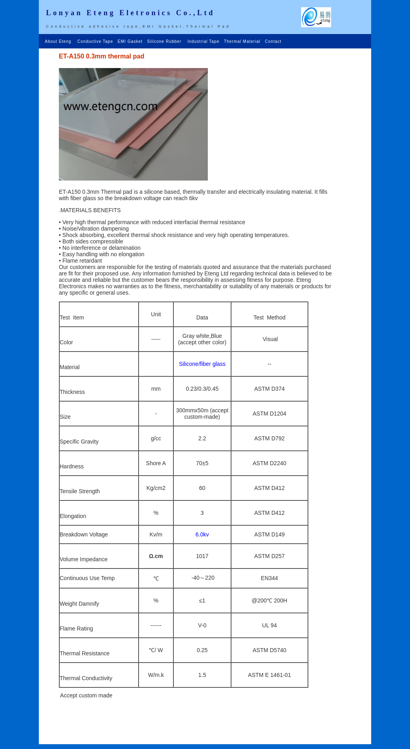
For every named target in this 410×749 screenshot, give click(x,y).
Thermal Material (243, 41)
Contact (273, 41)
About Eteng (59, 41)
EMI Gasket (131, 41)
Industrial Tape (204, 41)
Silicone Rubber (165, 41)
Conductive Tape (96, 41)
